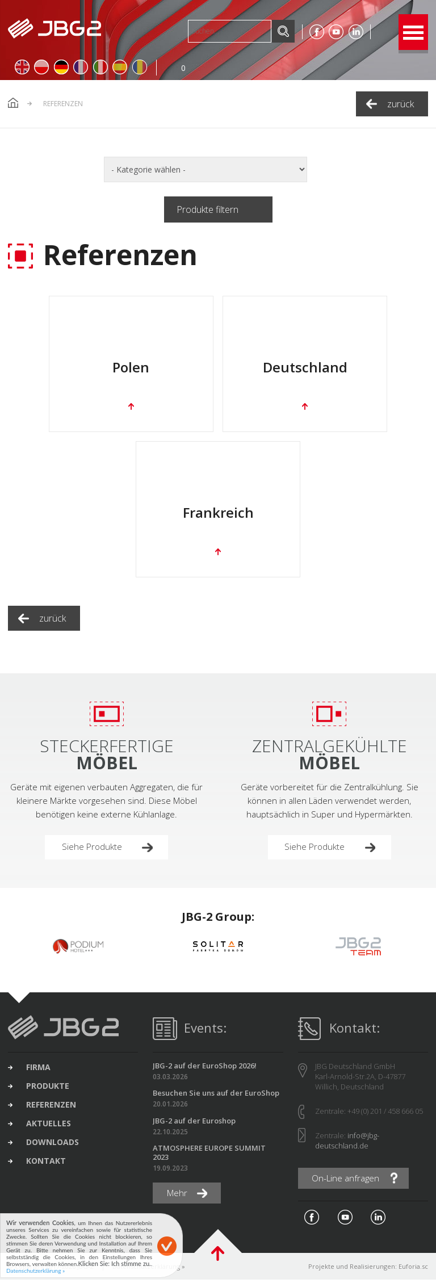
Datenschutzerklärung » (35, 1270)
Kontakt (48, 1167)
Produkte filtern (207, 209)
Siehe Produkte (93, 849)
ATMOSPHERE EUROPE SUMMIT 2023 (209, 1155)
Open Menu (413, 32)
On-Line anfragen (348, 1181)
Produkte (49, 1090)
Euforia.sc (413, 1269)
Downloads (54, 1148)
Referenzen (53, 1109)
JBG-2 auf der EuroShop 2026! (205, 1068)
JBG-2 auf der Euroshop (194, 1123)
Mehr (178, 1196)
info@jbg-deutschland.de (347, 1143)
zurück (400, 104)
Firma (40, 1071)
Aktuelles (50, 1129)
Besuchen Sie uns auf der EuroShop (216, 1095)
